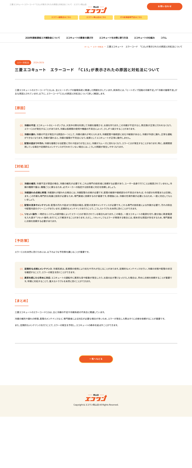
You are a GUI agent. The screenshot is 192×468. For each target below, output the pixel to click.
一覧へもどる (96, 397)
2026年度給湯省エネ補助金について (45, 73)
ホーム (83, 82)
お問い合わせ (164, 6)
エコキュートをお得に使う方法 (112, 73)
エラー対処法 (96, 82)
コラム (160, 73)
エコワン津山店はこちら (96, 20)
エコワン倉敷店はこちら (61, 20)
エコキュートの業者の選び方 (80, 73)
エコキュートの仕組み (141, 73)
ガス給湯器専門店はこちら (131, 20)
